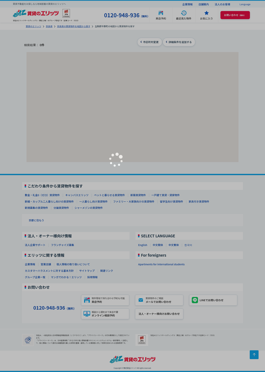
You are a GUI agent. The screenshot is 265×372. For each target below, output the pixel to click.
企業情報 (187, 4)
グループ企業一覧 (35, 277)
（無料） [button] (235, 15)
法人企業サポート (35, 245)
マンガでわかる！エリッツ (66, 277)
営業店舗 (46, 264)
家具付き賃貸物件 (199, 201)
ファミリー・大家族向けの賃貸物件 (133, 201)
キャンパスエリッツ (77, 195)
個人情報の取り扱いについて (73, 264)
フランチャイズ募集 (62, 245)
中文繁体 (174, 245)
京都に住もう (36, 220)
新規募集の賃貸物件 (36, 208)
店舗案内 (204, 4)
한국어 (188, 245)
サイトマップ (87, 270)
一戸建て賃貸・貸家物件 (165, 195)
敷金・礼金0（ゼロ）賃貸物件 (42, 195)
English (142, 245)
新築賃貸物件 (138, 195)
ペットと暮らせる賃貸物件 (109, 195)
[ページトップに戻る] (254, 354)
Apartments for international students (161, 264)
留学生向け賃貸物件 (171, 201)
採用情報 (92, 277)
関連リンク (106, 270)
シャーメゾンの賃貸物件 (89, 208)
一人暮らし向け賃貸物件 (93, 201)
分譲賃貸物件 (61, 208)
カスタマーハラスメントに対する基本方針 (49, 270)
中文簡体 (158, 245)
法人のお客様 (222, 4)
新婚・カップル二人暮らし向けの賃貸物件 (49, 201)
